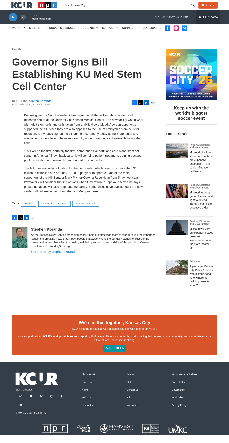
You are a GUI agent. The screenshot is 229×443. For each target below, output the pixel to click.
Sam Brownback (86, 211)
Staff (129, 390)
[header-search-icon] (194, 9)
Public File (177, 405)
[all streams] (208, 25)
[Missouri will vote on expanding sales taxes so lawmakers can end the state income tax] (177, 235)
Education (195, 269)
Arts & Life (32, 35)
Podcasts (87, 405)
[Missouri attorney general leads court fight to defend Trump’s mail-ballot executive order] (177, 198)
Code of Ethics (179, 390)
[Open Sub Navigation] (19, 35)
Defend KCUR (114, 356)
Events (130, 382)
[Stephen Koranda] (19, 245)
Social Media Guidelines (184, 382)
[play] (13, 25)
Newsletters (88, 413)
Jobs (129, 405)
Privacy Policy (179, 413)
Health (16, 56)
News (13, 35)
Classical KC (152, 35)
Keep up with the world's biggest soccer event (191, 120)
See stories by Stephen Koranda (53, 259)
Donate (211, 9)
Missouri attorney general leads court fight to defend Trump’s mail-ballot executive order (201, 208)
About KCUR (88, 382)
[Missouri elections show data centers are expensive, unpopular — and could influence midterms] (177, 158)
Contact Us (132, 397)
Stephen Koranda (39, 108)
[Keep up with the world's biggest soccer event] (191, 82)
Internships (132, 413)
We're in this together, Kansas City (114, 330)
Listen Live (87, 390)
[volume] (23, 25)
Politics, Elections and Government (200, 154)
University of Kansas (54, 211)
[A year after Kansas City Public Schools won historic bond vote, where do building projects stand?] (177, 275)
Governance (178, 397)
